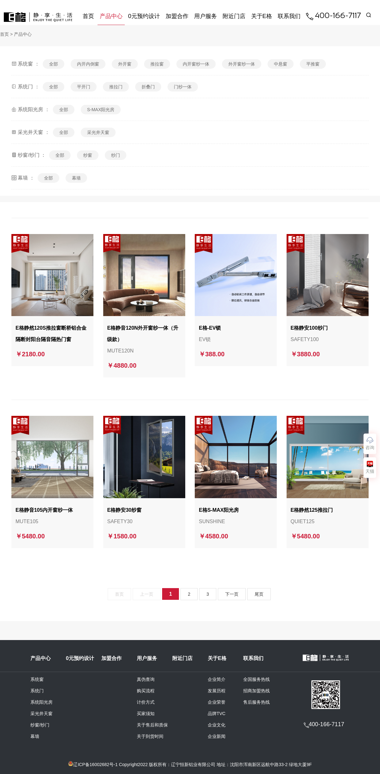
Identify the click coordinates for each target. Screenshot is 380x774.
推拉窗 (157, 64)
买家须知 (146, 714)
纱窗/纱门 (39, 725)
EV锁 (205, 340)
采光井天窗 (98, 132)
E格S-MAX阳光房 (219, 511)
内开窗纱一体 (196, 64)
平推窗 (313, 64)
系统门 (37, 691)
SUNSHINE (212, 522)
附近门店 (234, 16)
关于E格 (261, 16)
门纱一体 (183, 86)
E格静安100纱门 (309, 329)
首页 (88, 16)
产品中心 (111, 16)
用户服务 (205, 16)
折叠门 (148, 86)
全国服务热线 (256, 680)
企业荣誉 (216, 703)
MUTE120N (120, 351)
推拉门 (116, 86)
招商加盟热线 (256, 691)
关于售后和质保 (152, 725)
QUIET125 (303, 522)
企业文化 (216, 725)
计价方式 (146, 703)
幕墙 (76, 178)
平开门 (83, 86)
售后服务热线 (256, 703)
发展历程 (216, 691)
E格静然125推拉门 (312, 511)
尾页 (259, 595)
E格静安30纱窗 (124, 511)
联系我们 (289, 16)
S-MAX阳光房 (100, 109)
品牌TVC (216, 714)
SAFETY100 (305, 340)
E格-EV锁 (210, 329)
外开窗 (124, 64)
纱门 (115, 155)
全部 (53, 64)
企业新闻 (216, 737)
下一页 (231, 595)
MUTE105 (27, 522)
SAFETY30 (119, 522)
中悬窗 (280, 64)
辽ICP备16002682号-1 (95, 764)
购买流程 (146, 691)
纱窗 (87, 155)
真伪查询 (146, 680)
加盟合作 (177, 16)
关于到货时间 (150, 737)
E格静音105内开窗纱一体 (44, 511)
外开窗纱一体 (241, 64)
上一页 (146, 595)
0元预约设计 (144, 16)
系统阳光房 (41, 703)
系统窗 (37, 680)
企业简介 (216, 680)
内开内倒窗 (88, 64)
